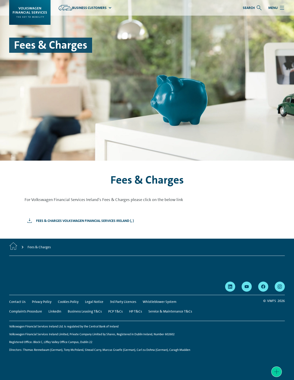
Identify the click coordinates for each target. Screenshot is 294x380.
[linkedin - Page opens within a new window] (230, 287)
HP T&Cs (135, 311)
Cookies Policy (68, 301)
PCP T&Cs (115, 311)
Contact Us (17, 301)
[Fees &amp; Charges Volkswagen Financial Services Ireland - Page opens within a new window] (79, 221)
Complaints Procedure (25, 311)
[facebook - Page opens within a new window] (263, 287)
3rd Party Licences (123, 301)
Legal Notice (94, 301)
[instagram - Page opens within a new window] (280, 287)
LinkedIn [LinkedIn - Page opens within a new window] (54, 311)
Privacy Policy (41, 301)
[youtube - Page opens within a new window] (247, 287)
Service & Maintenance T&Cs (170, 311)
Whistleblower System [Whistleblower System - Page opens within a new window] (159, 301)
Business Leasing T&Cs (85, 311)
